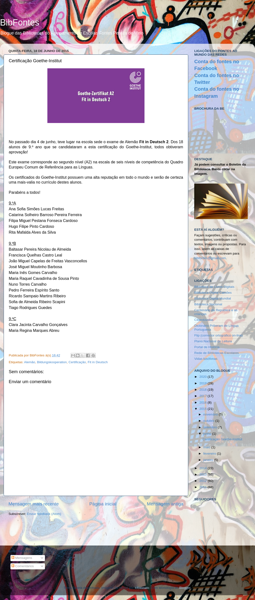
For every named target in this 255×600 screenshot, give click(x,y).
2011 (203, 487)
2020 (203, 377)
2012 (203, 481)
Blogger (184, 588)
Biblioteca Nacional (208, 304)
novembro (211, 414)
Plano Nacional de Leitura (213, 341)
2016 (203, 402)
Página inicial (102, 503)
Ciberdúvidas (203, 320)
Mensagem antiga (165, 503)
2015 (203, 409)
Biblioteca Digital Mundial (212, 298)
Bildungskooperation (52, 362)
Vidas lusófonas (205, 359)
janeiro (208, 460)
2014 (203, 468)
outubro (209, 421)
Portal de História (207, 347)
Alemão (29, 362)
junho (207, 433)
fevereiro (210, 453)
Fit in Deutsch (98, 362)
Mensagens (21, 558)
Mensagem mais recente (33, 503)
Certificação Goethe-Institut (222, 439)
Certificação (77, 362)
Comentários (22, 566)
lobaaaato (142, 588)
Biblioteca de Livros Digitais (214, 287)
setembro (210, 427)
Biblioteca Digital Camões (213, 292)
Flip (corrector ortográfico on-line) (218, 335)
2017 (203, 396)
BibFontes (19, 22)
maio (207, 447)
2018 (203, 389)
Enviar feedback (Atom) (44, 514)
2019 (203, 383)
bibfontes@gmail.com (210, 258)
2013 (203, 474)
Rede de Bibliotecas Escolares (216, 353)
